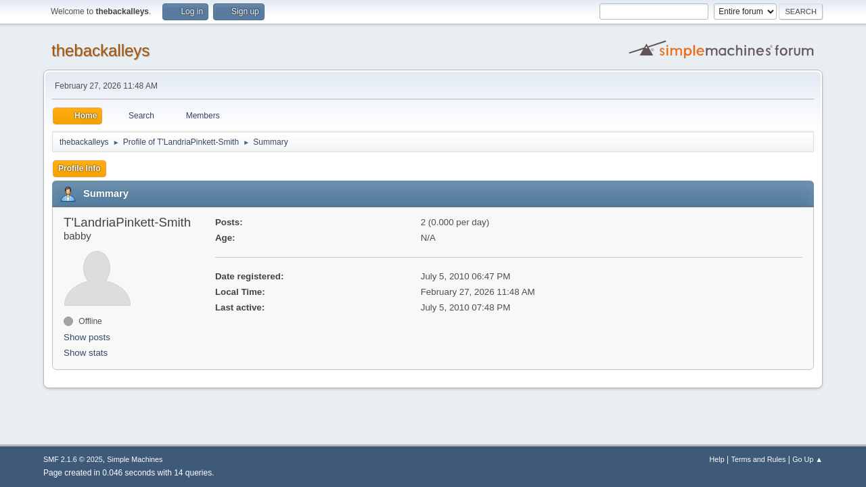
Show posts (87, 337)
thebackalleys (100, 50)
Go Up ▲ (807, 459)
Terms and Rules (758, 459)
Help (717, 459)
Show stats (86, 353)
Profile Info (79, 168)
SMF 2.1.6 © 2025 (73, 459)
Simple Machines (134, 459)
